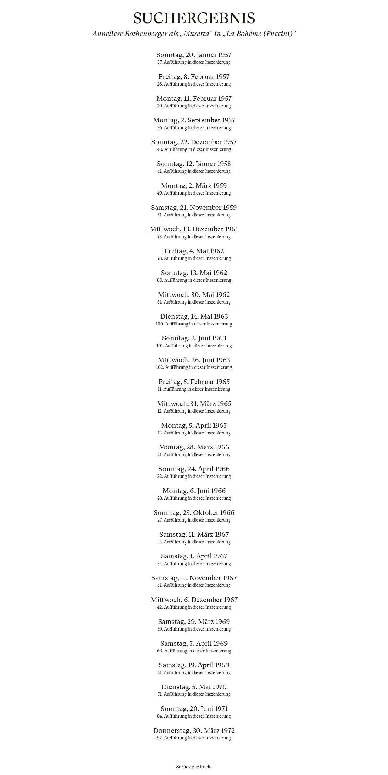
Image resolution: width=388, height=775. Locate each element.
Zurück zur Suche (194, 767)
